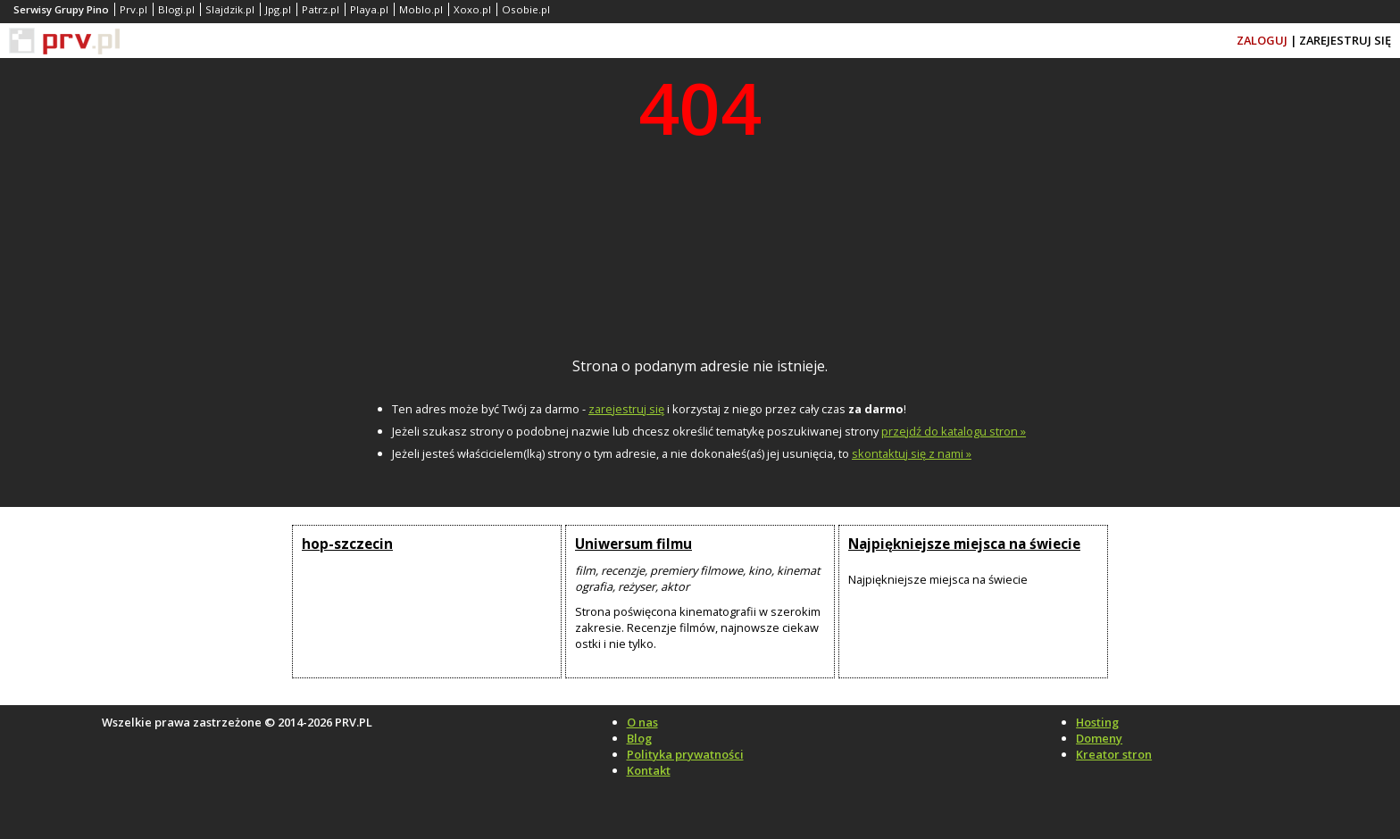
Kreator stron (1114, 754)
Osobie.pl (526, 9)
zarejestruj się (626, 409)
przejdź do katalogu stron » (953, 431)
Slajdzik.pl (229, 9)
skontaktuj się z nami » (911, 453)
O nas (642, 722)
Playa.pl (369, 9)
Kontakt (649, 770)
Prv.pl (133, 9)
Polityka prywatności (685, 754)
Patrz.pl (320, 9)
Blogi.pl (176, 9)
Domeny (1099, 738)
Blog (639, 738)
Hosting (1097, 722)
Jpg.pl (278, 9)
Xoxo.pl (472, 9)
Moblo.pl (421, 9)
